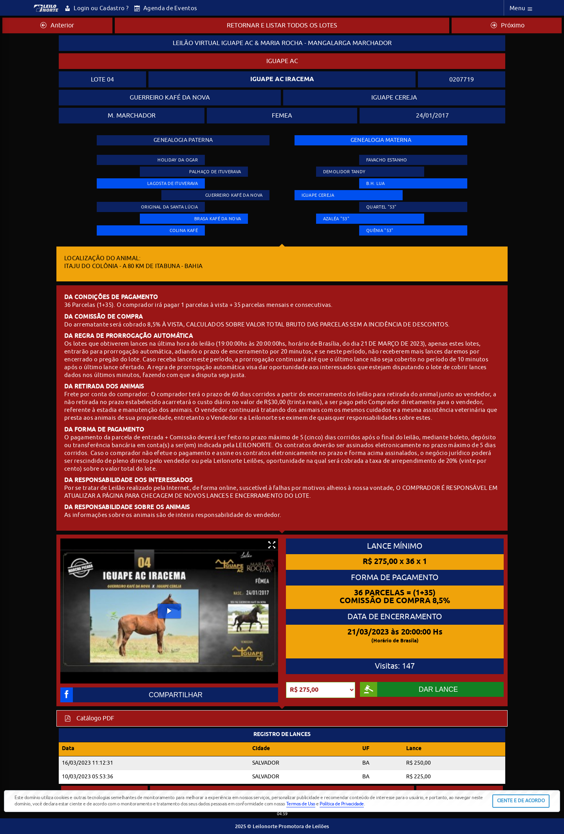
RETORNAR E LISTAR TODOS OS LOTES (282, 25)
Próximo (507, 25)
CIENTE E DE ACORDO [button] (521, 801)
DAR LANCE (409, 689)
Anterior (57, 25)
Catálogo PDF (89, 718)
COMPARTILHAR (131, 694)
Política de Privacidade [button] (342, 804)
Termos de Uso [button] (300, 804)
